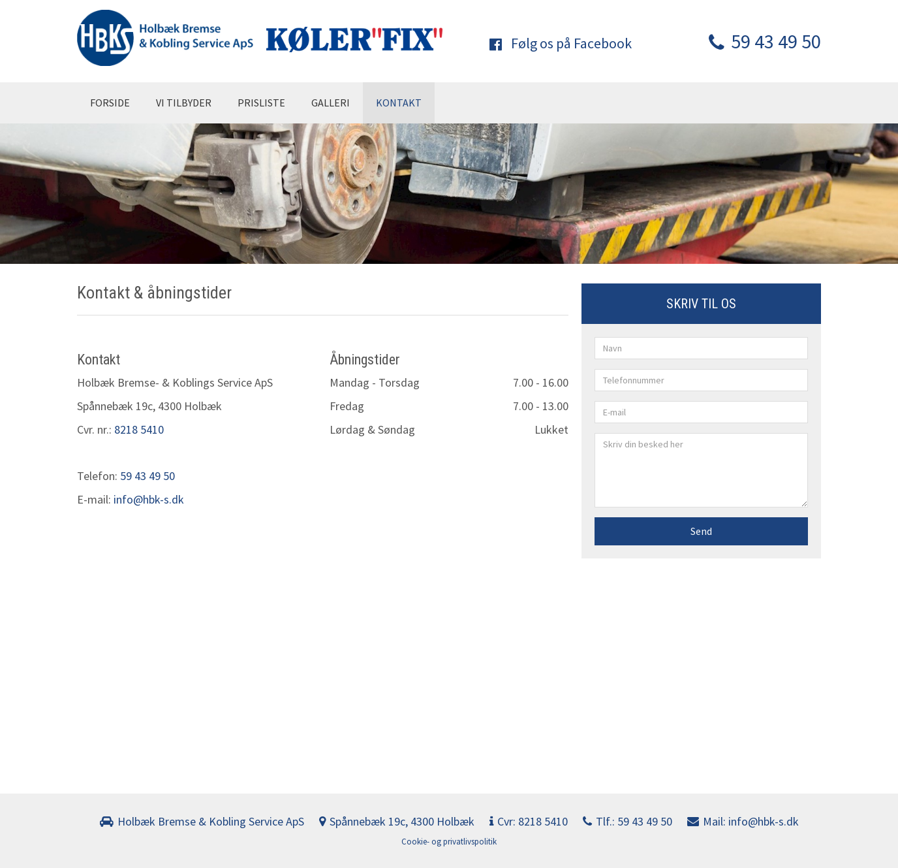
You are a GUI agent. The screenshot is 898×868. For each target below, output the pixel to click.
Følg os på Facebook (560, 43)
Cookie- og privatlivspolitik (449, 841)
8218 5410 (139, 429)
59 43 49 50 (765, 41)
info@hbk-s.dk (149, 499)
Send (701, 531)
